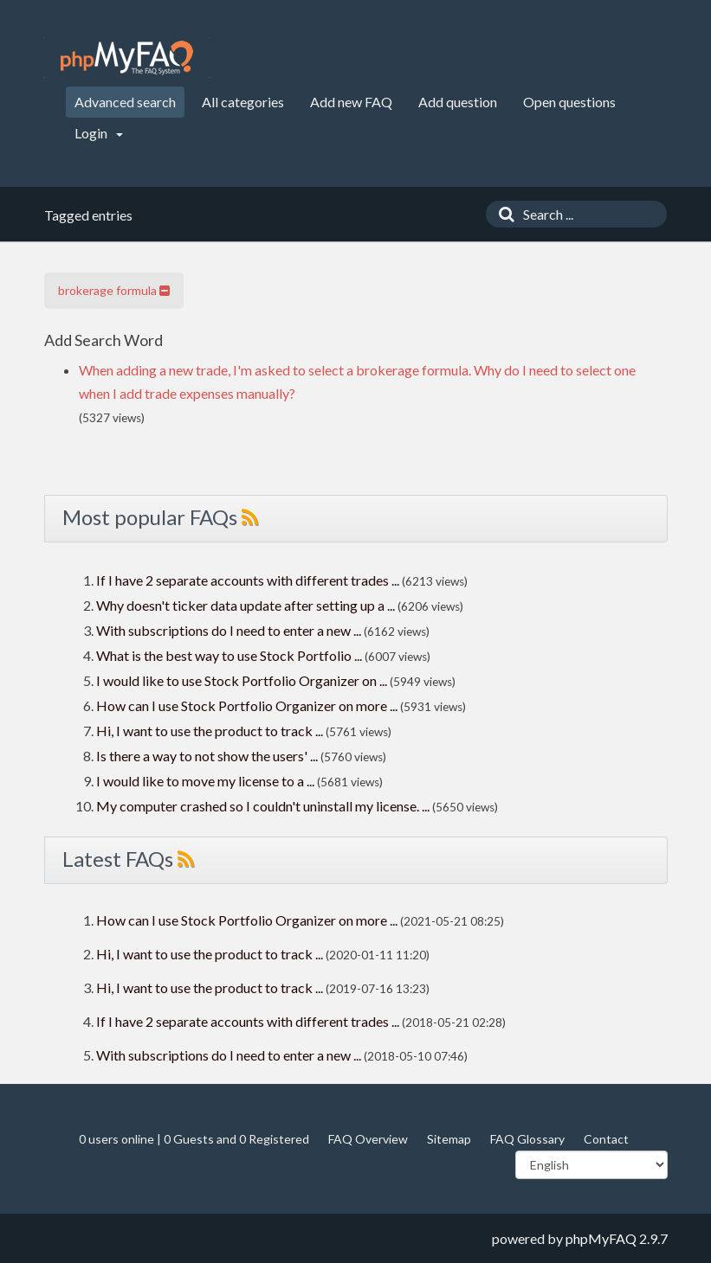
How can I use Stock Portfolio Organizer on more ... (247, 705)
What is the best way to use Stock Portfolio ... (229, 655)
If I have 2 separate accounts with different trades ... (247, 580)
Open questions (569, 101)
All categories (243, 101)
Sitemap (449, 1139)
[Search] (502, 214)
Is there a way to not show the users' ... (207, 755)
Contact (606, 1139)
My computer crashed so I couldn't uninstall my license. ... (263, 806)
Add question (457, 101)
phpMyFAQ (601, 1238)
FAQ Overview (368, 1139)
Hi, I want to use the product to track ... (209, 730)
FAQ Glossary (527, 1139)
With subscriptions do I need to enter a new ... (228, 630)
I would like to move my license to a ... (205, 781)
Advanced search (125, 101)
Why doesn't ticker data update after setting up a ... (245, 605)
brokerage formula (114, 290)
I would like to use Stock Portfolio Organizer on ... (241, 680)
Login (98, 133)
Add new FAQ (351, 101)
